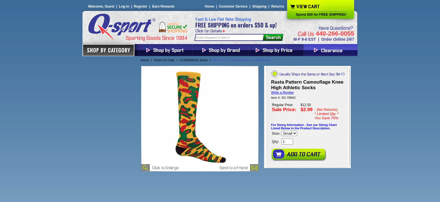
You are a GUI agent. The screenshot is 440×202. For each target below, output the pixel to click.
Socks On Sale (164, 60)
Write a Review (282, 93)
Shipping (259, 6)
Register (140, 6)
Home (209, 6)
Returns (277, 6)
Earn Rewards (163, 6)
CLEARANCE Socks (194, 60)
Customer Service (233, 6)
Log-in (124, 6)
